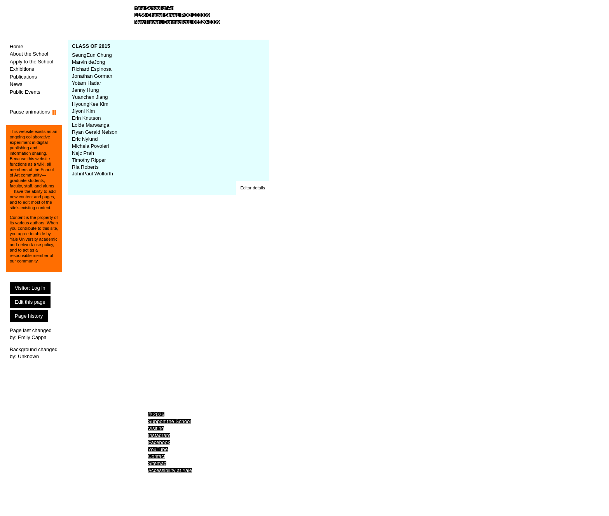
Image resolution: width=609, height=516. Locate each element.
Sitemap (157, 463)
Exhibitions (22, 69)
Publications (23, 77)
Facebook (159, 442)
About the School (29, 54)
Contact (157, 456)
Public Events (25, 92)
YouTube (158, 449)
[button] (252, 188)
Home (16, 46)
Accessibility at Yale (170, 470)
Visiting (156, 428)
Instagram (159, 435)
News (16, 84)
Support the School (169, 421)
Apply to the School (31, 62)
